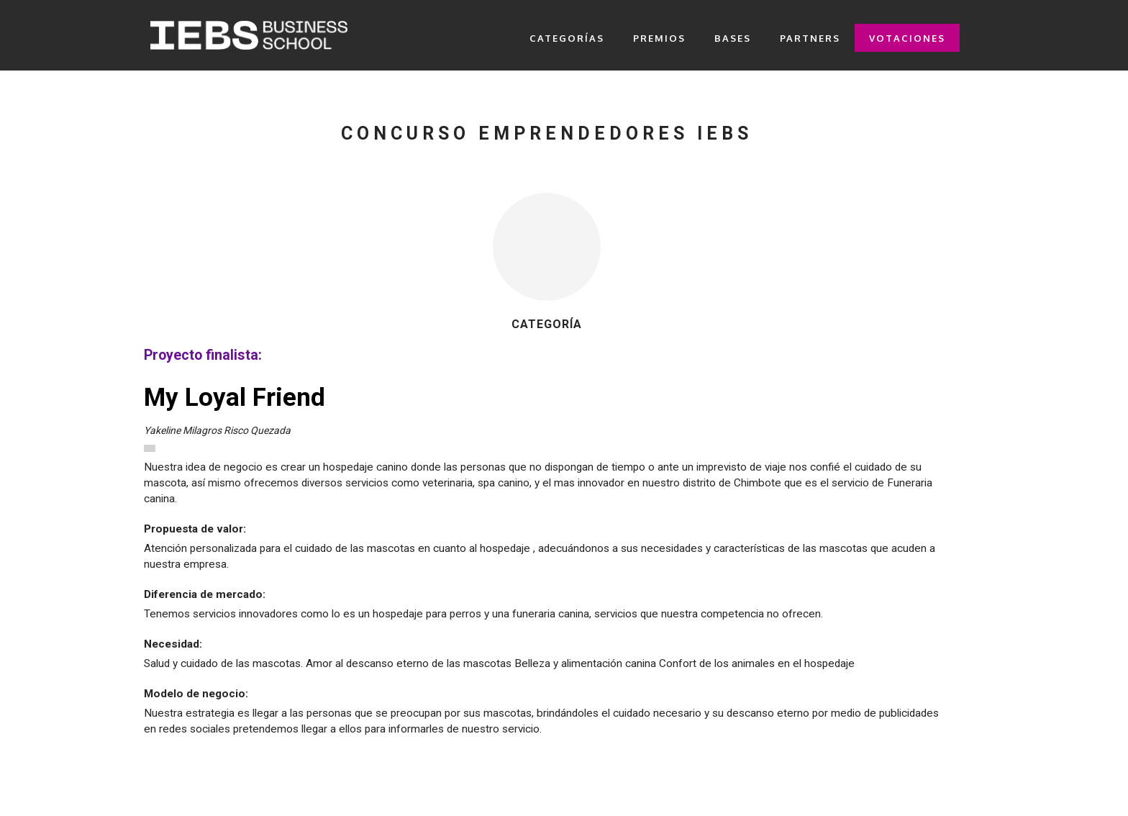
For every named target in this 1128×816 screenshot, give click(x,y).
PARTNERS (810, 38)
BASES (732, 38)
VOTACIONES (907, 38)
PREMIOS (659, 38)
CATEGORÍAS (566, 38)
